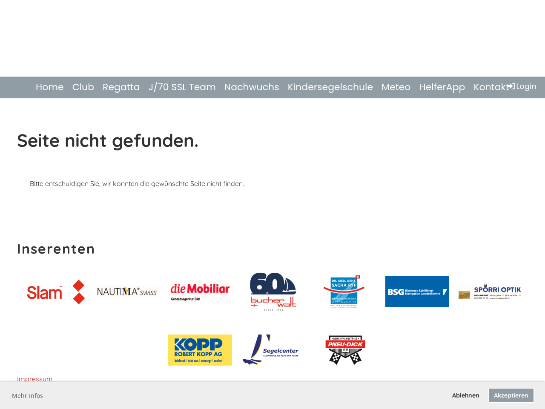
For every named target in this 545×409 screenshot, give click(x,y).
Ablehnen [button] (465, 395)
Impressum (35, 379)
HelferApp (442, 87)
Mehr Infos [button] (27, 396)
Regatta (121, 87)
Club (83, 87)
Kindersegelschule (330, 87)
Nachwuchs (251, 87)
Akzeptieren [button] (511, 395)
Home (50, 87)
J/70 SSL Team (182, 87)
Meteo (396, 87)
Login (521, 86)
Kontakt (491, 87)
